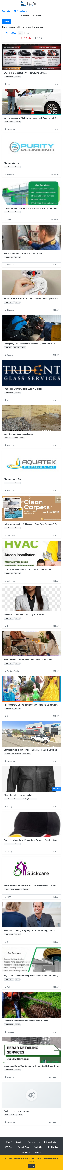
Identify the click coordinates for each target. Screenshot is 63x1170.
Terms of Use (34, 1142)
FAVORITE (26, 38)
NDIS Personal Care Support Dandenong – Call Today (28, 660)
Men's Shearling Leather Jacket (18, 795)
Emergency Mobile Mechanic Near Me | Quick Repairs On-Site (31, 344)
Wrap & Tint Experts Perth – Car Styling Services (25, 73)
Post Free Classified (15, 1142)
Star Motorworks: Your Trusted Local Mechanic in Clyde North (32, 750)
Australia (6, 11)
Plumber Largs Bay (12, 479)
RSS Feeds (9, 1147)
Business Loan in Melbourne (16, 1111)
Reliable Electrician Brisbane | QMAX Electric (24, 253)
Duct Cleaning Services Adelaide (18, 434)
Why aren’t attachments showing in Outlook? (24, 614)
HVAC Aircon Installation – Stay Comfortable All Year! (28, 569)
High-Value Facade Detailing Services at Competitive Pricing (31, 975)
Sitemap (38, 1152)
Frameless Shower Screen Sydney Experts (23, 389)
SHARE (38, 38)
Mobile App (53, 1147)
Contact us (26, 1152)
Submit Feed (23, 1147)
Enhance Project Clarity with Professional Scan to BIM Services (32, 208)
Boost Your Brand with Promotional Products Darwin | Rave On (32, 840)
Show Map (10, 33)
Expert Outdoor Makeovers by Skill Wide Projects (26, 1021)
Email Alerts (38, 1147)
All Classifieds (20, 11)
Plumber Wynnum (12, 163)
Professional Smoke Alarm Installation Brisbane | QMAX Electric (32, 298)
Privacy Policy (50, 1142)
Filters (6, 21)
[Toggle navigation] (57, 3)
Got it (31, 1166)
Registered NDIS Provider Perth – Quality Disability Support (30, 885)
